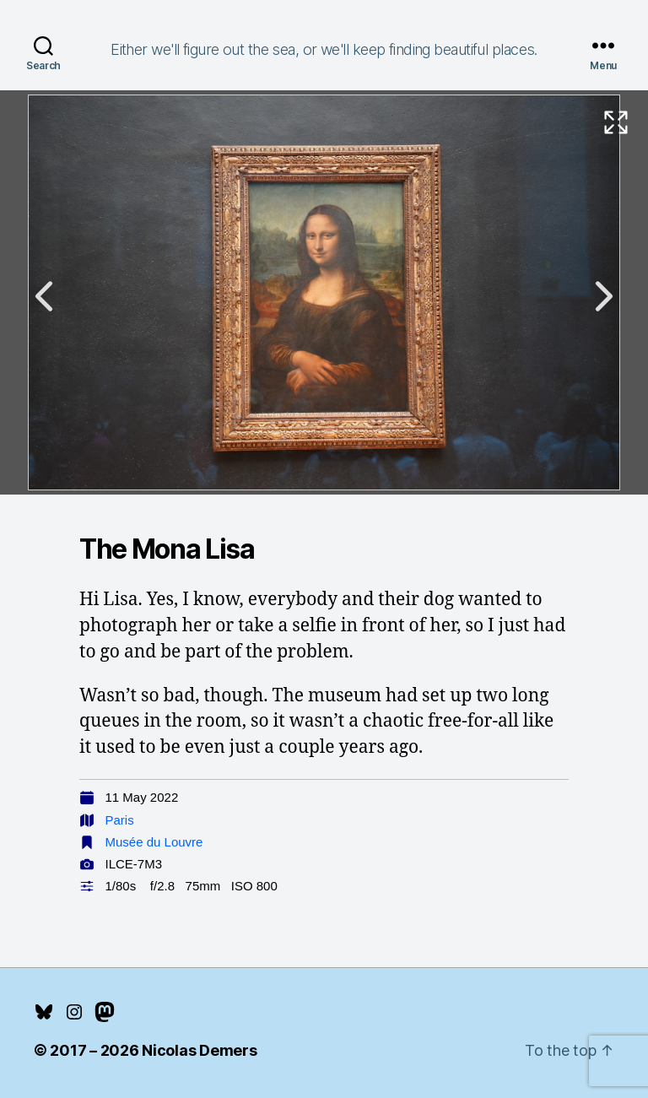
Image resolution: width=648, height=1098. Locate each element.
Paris (119, 820)
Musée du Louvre (154, 842)
